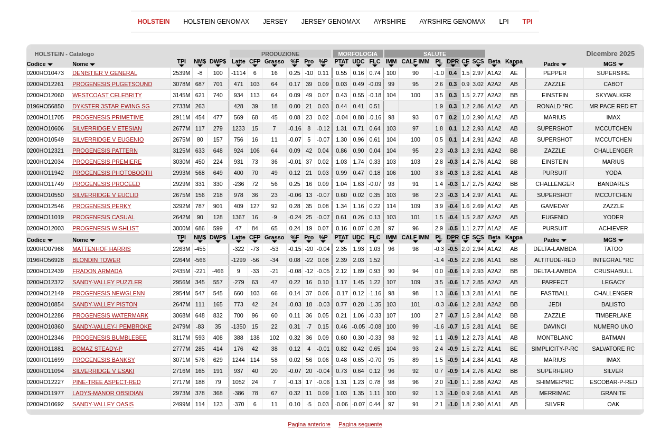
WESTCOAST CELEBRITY (107, 95)
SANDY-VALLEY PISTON (104, 304)
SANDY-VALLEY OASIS (103, 404)
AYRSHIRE (389, 21)
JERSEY (275, 21)
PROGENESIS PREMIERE (106, 161)
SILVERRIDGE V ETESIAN (107, 128)
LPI (504, 21)
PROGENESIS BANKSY (103, 360)
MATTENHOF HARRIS (101, 249)
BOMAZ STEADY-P (97, 348)
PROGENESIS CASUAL (103, 217)
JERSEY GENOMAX (330, 21)
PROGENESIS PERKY (101, 206)
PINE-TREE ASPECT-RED (106, 382)
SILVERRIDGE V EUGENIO (108, 139)
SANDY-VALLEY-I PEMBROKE (112, 326)
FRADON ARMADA (97, 271)
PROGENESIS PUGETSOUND (112, 84)
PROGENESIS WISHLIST (105, 228)
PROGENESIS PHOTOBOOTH (112, 173)
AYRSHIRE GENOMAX (452, 21)
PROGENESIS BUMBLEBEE (109, 337)
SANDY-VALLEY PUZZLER (107, 282)
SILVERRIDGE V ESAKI (103, 371)
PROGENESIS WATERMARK (110, 315)
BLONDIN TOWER (96, 260)
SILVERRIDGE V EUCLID (105, 195)
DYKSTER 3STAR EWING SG (111, 106)
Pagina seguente (360, 424)
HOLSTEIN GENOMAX (216, 21)
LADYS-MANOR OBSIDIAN (107, 393)
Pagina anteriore (309, 424)
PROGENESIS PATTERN (105, 150)
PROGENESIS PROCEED (106, 184)
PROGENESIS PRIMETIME (108, 117)
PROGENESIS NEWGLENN (108, 293)
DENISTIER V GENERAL (104, 73)
